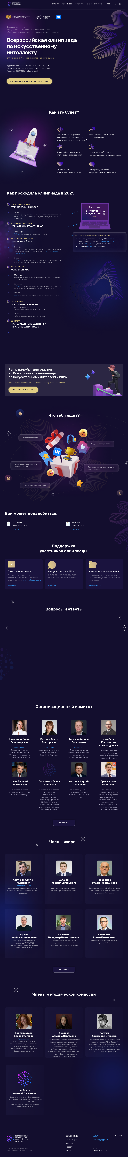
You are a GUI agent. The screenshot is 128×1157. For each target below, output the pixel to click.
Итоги (68, 1151)
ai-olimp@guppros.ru (100, 1140)
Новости (69, 1147)
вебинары (90, 246)
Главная (55, 4)
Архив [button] (108, 4)
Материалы (79, 4)
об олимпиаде (72, 1136)
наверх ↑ (118, 1136)
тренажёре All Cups (107, 241)
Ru (116, 4)
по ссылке (111, 239)
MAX (94, 1136)
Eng (120, 4)
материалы (88, 244)
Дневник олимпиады (95, 4)
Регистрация (67, 4)
